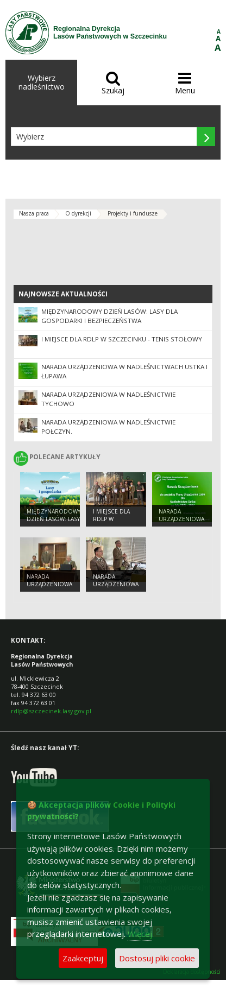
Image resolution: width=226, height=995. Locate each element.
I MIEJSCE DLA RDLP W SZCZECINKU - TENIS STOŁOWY (121, 339)
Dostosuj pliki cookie (157, 958)
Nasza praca (34, 213)
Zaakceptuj (82, 958)
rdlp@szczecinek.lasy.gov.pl (51, 711)
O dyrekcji (78, 213)
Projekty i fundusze (133, 213)
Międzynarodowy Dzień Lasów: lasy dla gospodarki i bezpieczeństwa (109, 316)
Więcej (140, 933)
